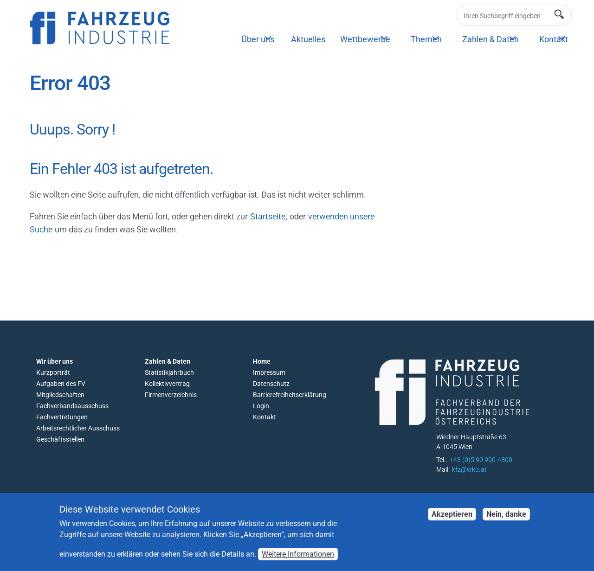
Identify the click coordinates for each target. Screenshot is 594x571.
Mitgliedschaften (60, 394)
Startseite (267, 216)
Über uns (257, 39)
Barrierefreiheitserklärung (289, 394)
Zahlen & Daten (490, 39)
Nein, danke (506, 520)
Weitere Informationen (298, 560)
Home (262, 361)
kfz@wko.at (469, 469)
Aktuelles (308, 39)
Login (261, 406)
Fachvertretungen (62, 417)
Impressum (269, 372)
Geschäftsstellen (60, 439)
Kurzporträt (53, 372)
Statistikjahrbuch (169, 372)
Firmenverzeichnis (171, 394)
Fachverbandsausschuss (72, 406)
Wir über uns (54, 361)
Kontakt (553, 39)
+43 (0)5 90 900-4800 (481, 459)
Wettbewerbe (365, 39)
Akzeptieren (452, 520)
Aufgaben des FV (60, 383)
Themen (426, 39)
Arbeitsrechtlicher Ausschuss (78, 428)
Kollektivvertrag (167, 383)
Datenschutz (271, 383)
